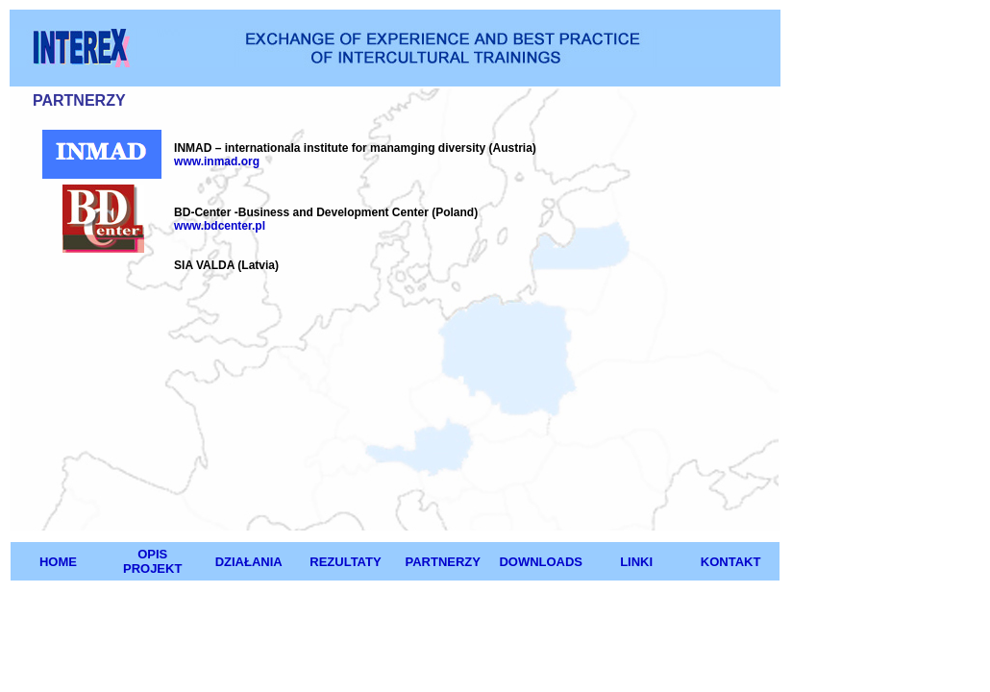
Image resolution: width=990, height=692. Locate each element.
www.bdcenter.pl (219, 226)
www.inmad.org (217, 161)
